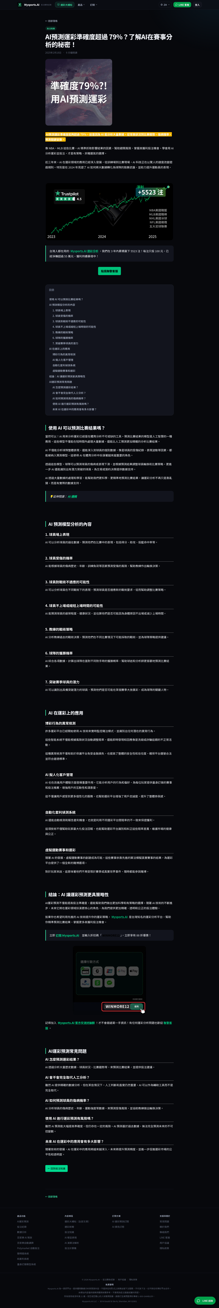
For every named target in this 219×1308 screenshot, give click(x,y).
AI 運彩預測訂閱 (120, 1221)
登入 (197, 4)
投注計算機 (70, 1248)
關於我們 (164, 1226)
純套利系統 (23, 1258)
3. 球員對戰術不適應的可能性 (69, 321)
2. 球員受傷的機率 (62, 316)
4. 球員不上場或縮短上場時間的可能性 (74, 327)
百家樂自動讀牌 (25, 1242)
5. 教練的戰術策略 (62, 332)
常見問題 (164, 1221)
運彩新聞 (69, 1226)
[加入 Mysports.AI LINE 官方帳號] (182, 4)
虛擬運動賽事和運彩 (63, 371)
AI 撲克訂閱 (118, 1226)
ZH (165, 4)
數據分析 (22, 1232)
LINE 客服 (165, 1237)
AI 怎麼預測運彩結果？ (65, 387)
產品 (81, 4)
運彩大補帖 (64, 4)
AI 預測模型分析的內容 (62, 305)
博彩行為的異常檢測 (63, 354)
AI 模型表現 (71, 1237)
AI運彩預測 (23, 1221)
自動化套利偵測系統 (63, 365)
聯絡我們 (164, 1232)
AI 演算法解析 (72, 1242)
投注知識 (51, 28)
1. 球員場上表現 (61, 310)
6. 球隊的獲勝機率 (62, 338)
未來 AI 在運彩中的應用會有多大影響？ (74, 409)
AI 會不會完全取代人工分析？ (69, 393)
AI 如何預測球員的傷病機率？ (69, 398)
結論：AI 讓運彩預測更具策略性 (67, 376)
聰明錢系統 (23, 1253)
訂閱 (93, 4)
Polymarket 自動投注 (28, 1248)
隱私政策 (164, 1248)
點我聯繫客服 (109, 271)
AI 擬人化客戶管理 (62, 360)
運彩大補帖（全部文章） (77, 1221)
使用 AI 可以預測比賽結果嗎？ (66, 299)
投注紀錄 (22, 1226)
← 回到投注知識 (56, 1168)
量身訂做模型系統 (26, 1264)
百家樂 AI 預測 (24, 1237)
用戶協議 (164, 1242)
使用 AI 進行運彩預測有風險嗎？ (70, 404)
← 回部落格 (51, 20)
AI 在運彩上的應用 (59, 349)
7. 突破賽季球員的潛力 (65, 343)
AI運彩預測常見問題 (60, 382)
